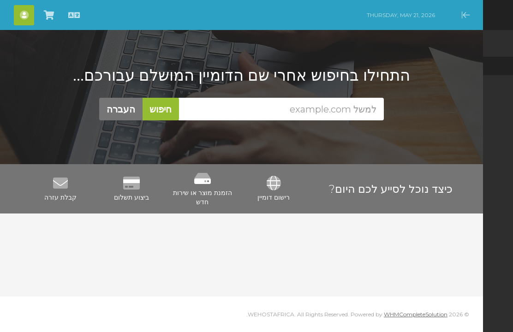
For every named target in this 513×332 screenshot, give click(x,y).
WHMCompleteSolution (415, 314)
